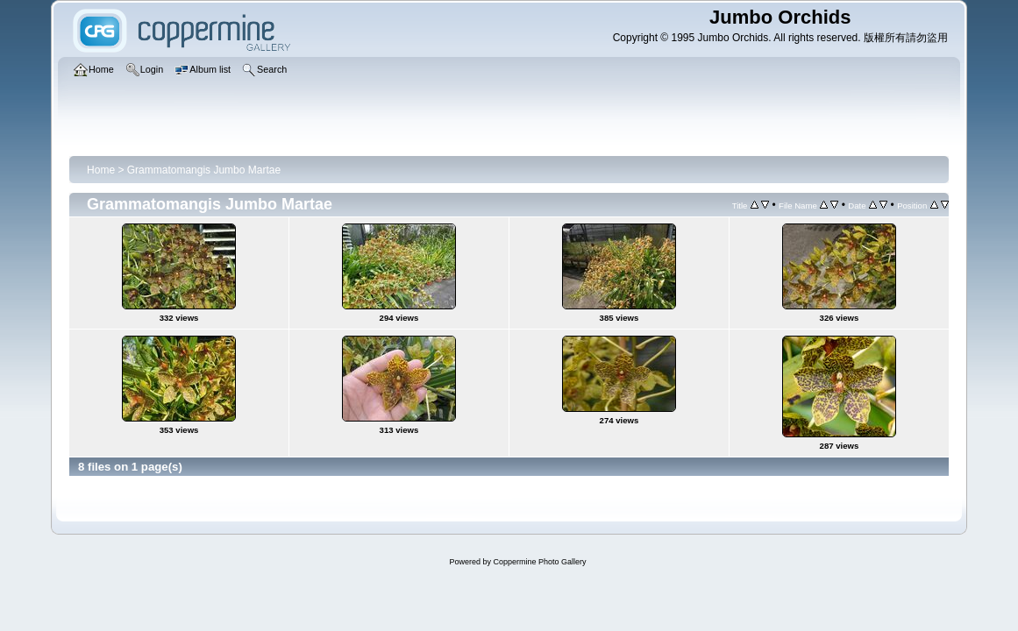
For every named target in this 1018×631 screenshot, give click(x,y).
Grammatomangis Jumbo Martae (204, 170)
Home (101, 170)
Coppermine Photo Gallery (539, 561)
